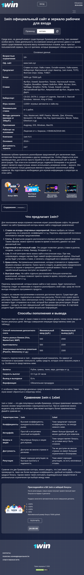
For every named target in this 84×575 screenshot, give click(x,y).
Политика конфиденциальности (16, 556)
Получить (35, 521)
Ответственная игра (11, 560)
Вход (42, 4)
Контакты (7, 553)
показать (21, 207)
